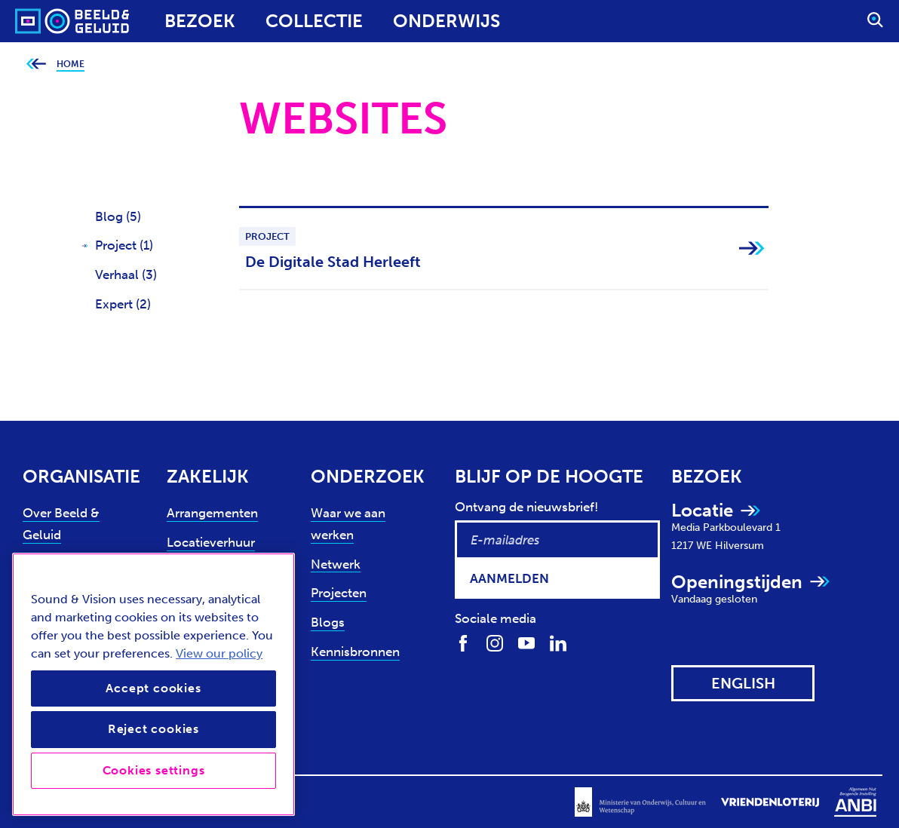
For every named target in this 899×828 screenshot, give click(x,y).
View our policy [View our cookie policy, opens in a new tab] (219, 653)
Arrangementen (212, 512)
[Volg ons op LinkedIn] (558, 643)
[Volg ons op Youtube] (526, 643)
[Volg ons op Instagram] (494, 643)
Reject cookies (153, 729)
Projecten (339, 592)
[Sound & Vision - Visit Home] (43, 21)
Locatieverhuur (211, 542)
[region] (153, 684)
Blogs (328, 622)
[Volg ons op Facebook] (463, 643)
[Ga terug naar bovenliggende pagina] (36, 64)
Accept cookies (153, 688)
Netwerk (336, 564)
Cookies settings (154, 770)
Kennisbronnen (355, 651)
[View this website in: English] (743, 683)
